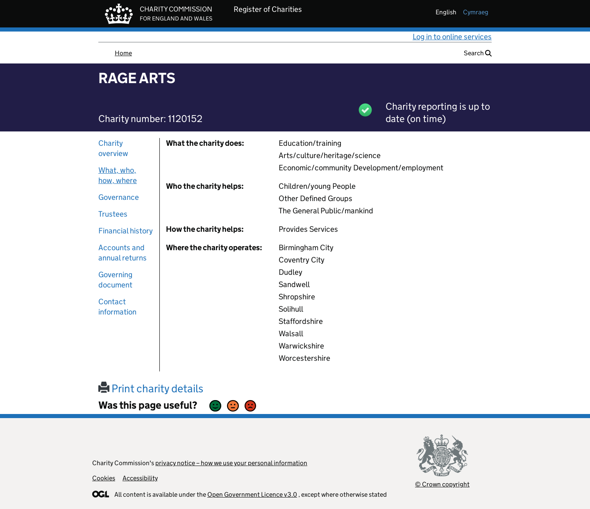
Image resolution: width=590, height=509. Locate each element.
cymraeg (475, 12)
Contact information (117, 307)
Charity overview (113, 148)
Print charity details (150, 388)
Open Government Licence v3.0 (252, 494)
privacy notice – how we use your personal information (231, 463)
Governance (118, 197)
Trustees (112, 214)
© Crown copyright (442, 484)
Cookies (103, 478)
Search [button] (478, 53)
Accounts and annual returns (122, 252)
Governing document (115, 280)
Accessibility (140, 478)
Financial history (125, 230)
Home (123, 53)
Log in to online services (452, 36)
